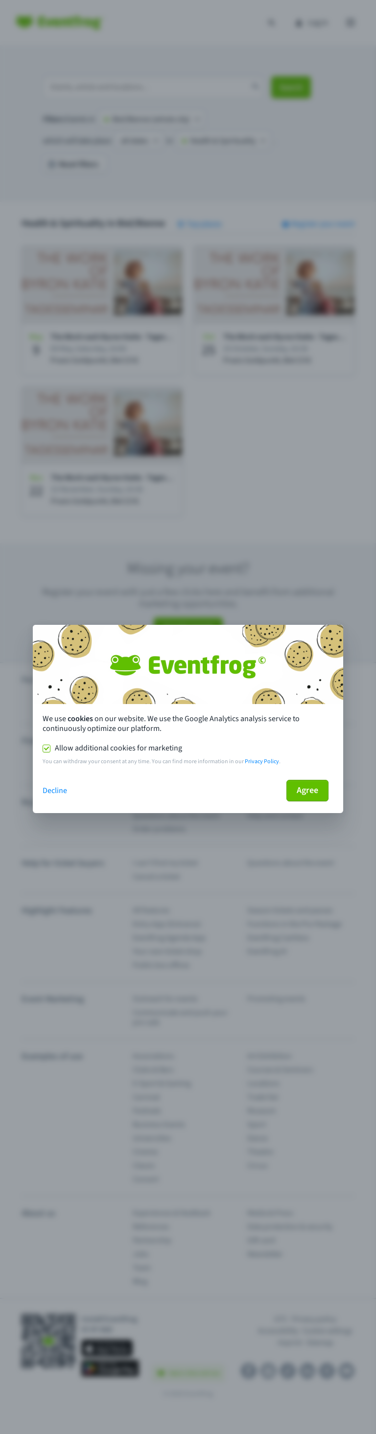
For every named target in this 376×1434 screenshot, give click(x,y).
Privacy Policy (262, 761)
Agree (307, 790)
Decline (55, 790)
